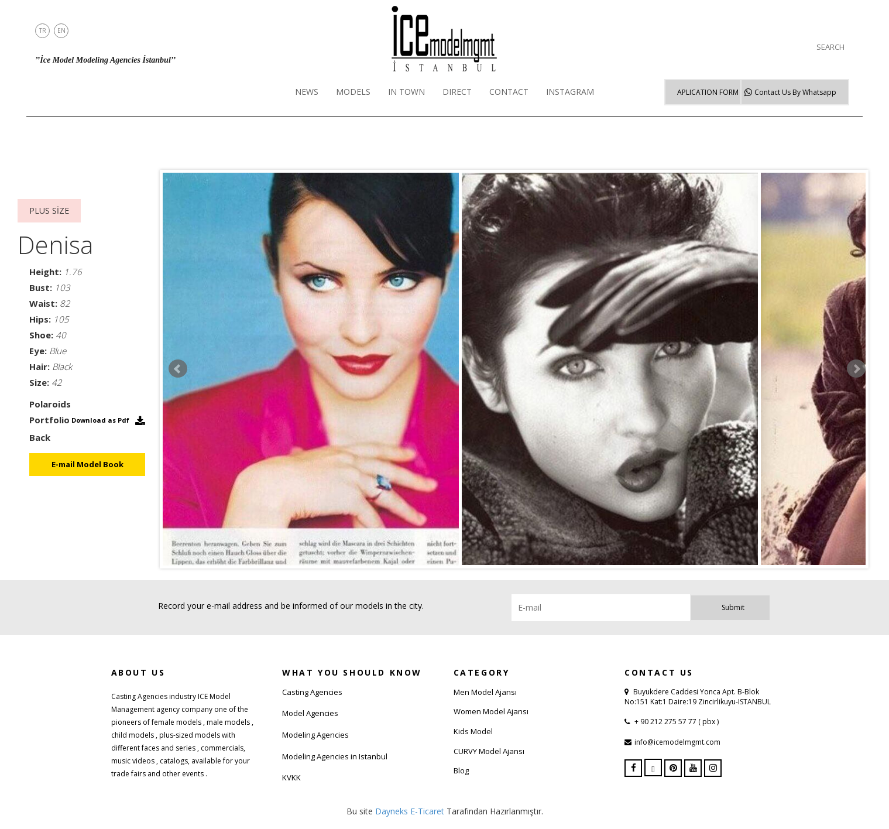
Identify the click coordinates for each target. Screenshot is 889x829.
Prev (178, 368)
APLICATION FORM (708, 92)
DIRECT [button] (457, 91)
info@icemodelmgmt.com (677, 742)
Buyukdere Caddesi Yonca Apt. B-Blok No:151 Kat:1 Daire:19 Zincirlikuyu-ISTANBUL (697, 697)
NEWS (306, 91)
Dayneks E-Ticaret (409, 811)
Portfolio (49, 420)
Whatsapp (795, 92)
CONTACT (508, 91)
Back (39, 437)
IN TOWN (406, 91)
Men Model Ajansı (485, 692)
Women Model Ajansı (491, 711)
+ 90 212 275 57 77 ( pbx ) (676, 722)
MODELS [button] (353, 91)
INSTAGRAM (570, 91)
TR (42, 30)
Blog (461, 770)
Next (856, 368)
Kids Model (473, 731)
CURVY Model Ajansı (489, 751)
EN (61, 30)
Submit (733, 607)
